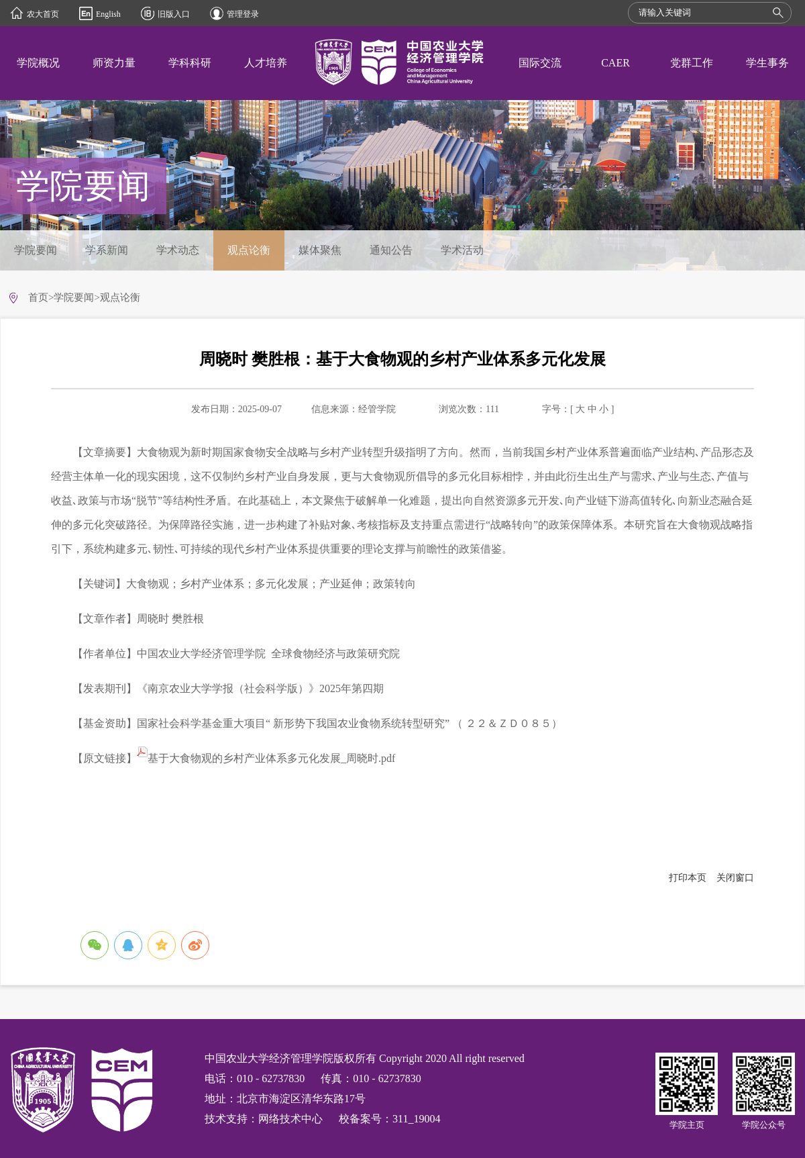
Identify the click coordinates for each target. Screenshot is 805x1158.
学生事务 (767, 62)
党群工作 (691, 62)
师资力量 (114, 62)
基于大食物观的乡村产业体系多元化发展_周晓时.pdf (266, 758)
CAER (615, 62)
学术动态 (177, 250)
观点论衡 (248, 250)
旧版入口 (174, 14)
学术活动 (462, 250)
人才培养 (265, 62)
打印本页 (687, 878)
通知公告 (391, 250)
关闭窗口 (735, 878)
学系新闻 (106, 250)
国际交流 (540, 62)
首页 (38, 297)
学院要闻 (35, 250)
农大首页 (43, 14)
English (108, 14)
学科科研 (189, 62)
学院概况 (38, 62)
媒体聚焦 (320, 250)
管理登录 (243, 14)
